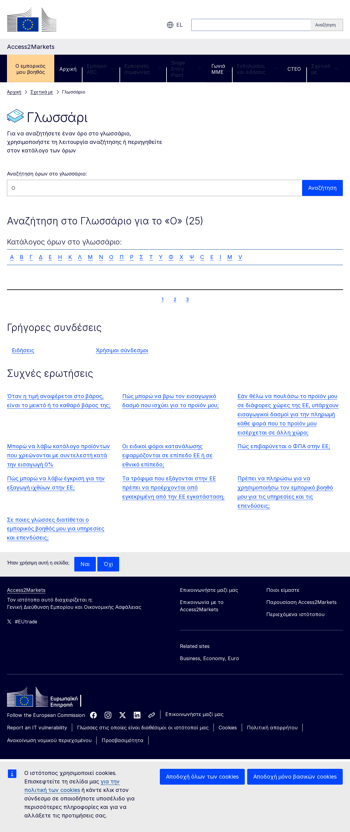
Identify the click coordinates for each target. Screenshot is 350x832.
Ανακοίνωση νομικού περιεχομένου (49, 741)
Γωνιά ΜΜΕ (218, 69)
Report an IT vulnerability (37, 728)
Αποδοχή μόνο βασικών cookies (295, 776)
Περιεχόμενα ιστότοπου (295, 614)
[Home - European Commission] (51, 698)
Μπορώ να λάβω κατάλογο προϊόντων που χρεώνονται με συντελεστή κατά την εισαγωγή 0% (58, 455)
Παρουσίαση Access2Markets (301, 602)
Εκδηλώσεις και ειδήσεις (257, 69)
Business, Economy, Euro (209, 658)
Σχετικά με (324, 69)
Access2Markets (26, 590)
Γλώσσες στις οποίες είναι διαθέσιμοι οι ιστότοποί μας (143, 728)
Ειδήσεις (23, 350)
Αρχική (67, 69)
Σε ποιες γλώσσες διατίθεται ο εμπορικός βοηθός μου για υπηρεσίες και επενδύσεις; (55, 529)
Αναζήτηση (322, 188)
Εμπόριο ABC (100, 69)
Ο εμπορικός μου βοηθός (30, 69)
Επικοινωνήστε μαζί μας (194, 714)
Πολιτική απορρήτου (272, 728)
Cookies (228, 728)
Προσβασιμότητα (122, 741)
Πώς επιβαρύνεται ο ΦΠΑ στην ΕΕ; (283, 446)
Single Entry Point (186, 69)
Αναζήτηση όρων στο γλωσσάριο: (47, 174)
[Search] (327, 25)
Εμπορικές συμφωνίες (142, 69)
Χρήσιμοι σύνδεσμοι (122, 350)
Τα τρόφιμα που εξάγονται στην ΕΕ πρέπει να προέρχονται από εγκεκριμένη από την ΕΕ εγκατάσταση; (173, 487)
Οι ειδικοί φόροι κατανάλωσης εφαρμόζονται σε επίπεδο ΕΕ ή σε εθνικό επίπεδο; (167, 455)
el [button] (175, 25)
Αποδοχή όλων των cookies (202, 776)
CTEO (294, 69)
